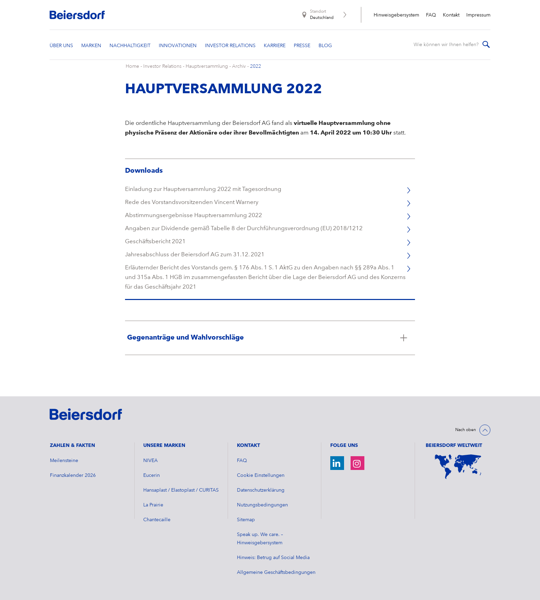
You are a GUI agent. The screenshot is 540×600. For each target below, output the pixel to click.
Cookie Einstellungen (260, 475)
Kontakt (451, 15)
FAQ (431, 15)
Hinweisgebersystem (396, 15)
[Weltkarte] (458, 466)
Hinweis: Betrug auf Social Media (273, 557)
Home (132, 66)
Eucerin (151, 475)
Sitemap (246, 519)
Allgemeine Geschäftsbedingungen (276, 572)
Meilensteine (64, 460)
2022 (255, 66)
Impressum (478, 15)
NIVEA (150, 460)
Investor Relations (162, 66)
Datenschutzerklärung (260, 490)
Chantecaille (156, 519)
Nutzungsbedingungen (262, 505)
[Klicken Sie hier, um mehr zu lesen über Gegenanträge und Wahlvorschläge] (270, 337)
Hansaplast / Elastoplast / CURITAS (181, 490)
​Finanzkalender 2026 (73, 475)
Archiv (239, 66)
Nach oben (465, 430)
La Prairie (153, 505)
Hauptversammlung (207, 66)
